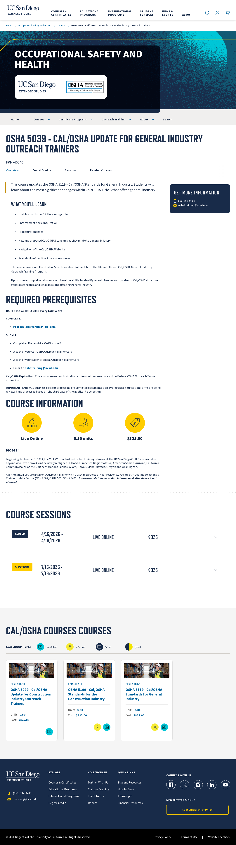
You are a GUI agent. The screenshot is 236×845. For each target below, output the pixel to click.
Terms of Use (189, 837)
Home (9, 25)
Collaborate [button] (97, 772)
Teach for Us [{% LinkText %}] (96, 796)
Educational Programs (62, 789)
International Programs (63, 796)
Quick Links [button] (126, 772)
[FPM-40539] (32, 700)
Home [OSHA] (15, 119)
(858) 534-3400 (18, 793)
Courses (61, 25)
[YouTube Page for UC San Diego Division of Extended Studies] (225, 784)
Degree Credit (57, 803)
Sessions (70, 170)
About (144, 119)
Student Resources (129, 783)
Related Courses (101, 170)
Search (167, 119)
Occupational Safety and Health (34, 25)
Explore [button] (54, 772)
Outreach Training (113, 119)
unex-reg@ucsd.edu (21, 799)
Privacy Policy (162, 837)
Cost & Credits (41, 170)
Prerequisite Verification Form (34, 327)
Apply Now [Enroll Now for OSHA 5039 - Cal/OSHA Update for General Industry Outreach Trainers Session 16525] (22, 567)
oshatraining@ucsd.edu (41, 368)
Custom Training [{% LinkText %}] (98, 789)
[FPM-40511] (89, 700)
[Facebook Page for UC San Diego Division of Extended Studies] (171, 784)
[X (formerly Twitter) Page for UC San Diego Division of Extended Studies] (184, 784)
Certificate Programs (73, 119)
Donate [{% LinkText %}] (92, 803)
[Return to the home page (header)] (23, 10)
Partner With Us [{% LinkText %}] (98, 783)
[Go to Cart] (227, 13)
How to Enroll (127, 789)
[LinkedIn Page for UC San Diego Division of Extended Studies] (211, 784)
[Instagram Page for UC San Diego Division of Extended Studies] (198, 784)
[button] (118, 537)
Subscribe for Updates (197, 810)
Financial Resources (130, 803)
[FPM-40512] (147, 700)
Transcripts (125, 796)
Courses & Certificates (62, 783)
